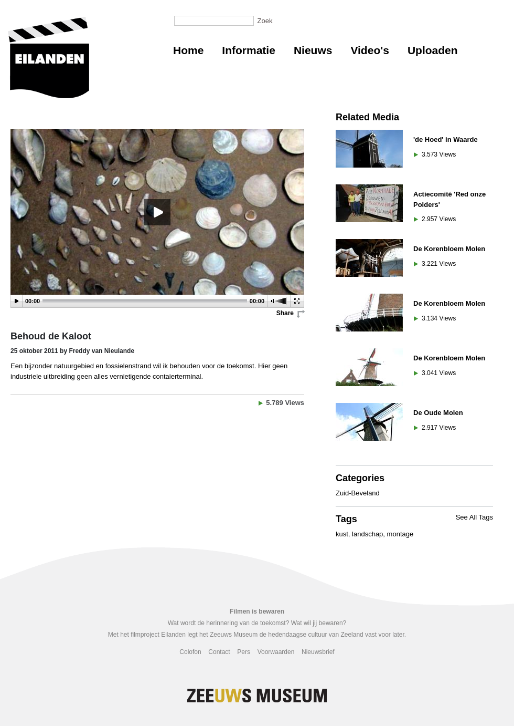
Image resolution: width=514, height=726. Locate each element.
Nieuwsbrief (318, 652)
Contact (219, 652)
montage (400, 534)
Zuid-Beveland (358, 493)
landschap (367, 534)
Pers (243, 652)
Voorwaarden (276, 652)
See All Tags (474, 517)
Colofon (190, 652)
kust (342, 534)
